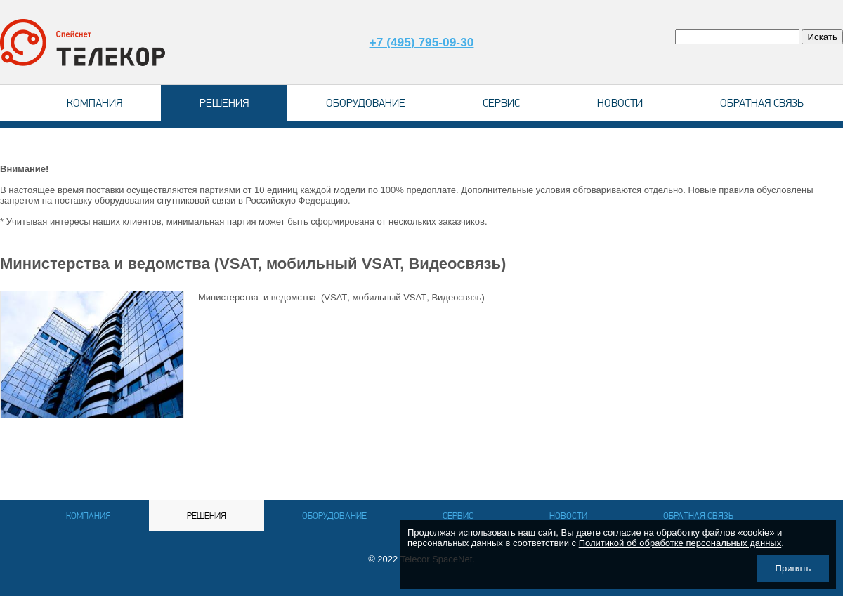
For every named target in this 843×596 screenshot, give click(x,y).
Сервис (501, 103)
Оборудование (365, 103)
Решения (224, 103)
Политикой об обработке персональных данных (680, 543)
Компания (94, 103)
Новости (620, 103)
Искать (822, 37)
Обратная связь (762, 103)
